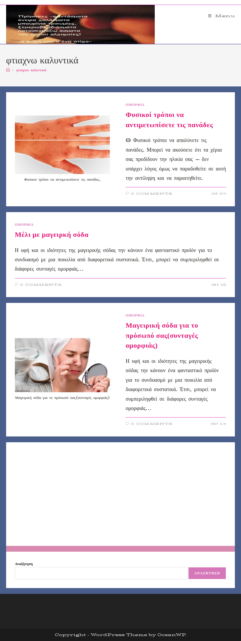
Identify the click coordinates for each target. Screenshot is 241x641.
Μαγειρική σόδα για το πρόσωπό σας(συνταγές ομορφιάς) (162, 335)
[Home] (8, 70)
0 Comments (152, 193)
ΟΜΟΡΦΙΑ (135, 104)
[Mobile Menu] (221, 16)
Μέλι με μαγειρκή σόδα (52, 234)
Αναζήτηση (24, 564)
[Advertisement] (120, 494)
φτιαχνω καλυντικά (31, 70)
